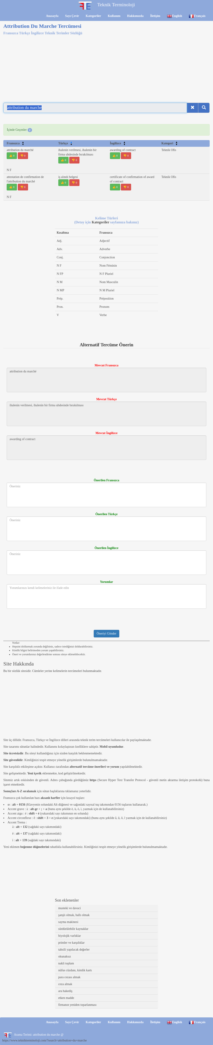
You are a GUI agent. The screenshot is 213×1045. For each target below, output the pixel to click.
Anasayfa (52, 16)
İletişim (155, 16)
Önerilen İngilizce (106, 548)
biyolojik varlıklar (69, 935)
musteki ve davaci (69, 908)
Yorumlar (106, 582)
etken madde (66, 998)
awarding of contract (123, 150)
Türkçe (65, 143)
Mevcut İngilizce (106, 433)
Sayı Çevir (72, 16)
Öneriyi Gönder (106, 633)
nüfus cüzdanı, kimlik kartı (75, 970)
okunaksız (64, 956)
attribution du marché (20, 150)
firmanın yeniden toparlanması (77, 1004)
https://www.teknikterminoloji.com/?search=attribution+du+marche (44, 1040)
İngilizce (118, 143)
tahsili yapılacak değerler (74, 949)
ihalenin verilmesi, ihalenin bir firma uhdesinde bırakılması (106, 414)
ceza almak (65, 984)
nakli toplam (66, 963)
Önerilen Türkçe (106, 514)
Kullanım (114, 16)
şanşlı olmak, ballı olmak (74, 915)
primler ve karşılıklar (71, 942)
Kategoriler (93, 16)
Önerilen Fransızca (106, 480)
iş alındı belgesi (68, 177)
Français (197, 16)
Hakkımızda (135, 16)
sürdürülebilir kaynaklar (73, 929)
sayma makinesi (68, 922)
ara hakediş (65, 991)
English (174, 16)
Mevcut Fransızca (106, 365)
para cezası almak (69, 977)
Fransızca (15, 143)
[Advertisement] (106, 66)
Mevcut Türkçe (106, 399)
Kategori (169, 143)
